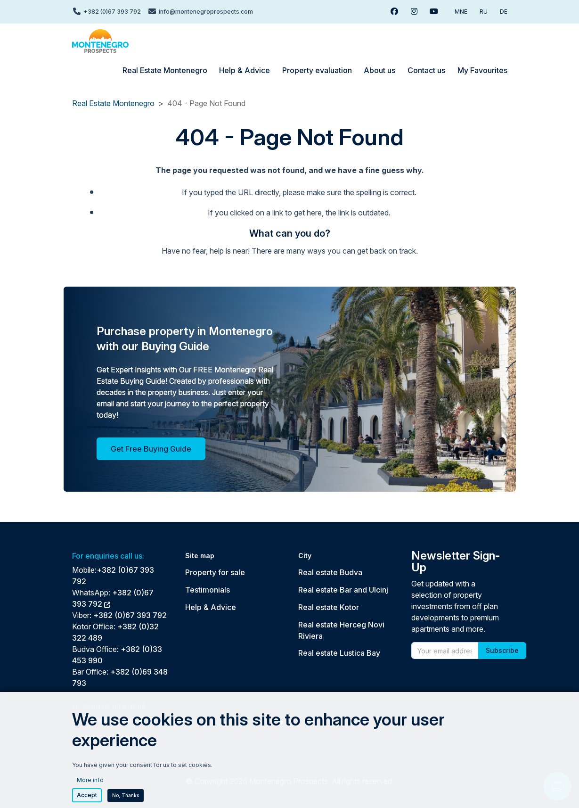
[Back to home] (100, 41)
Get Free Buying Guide (151, 448)
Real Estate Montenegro (113, 103)
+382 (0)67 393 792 (130, 615)
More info (90, 788)
